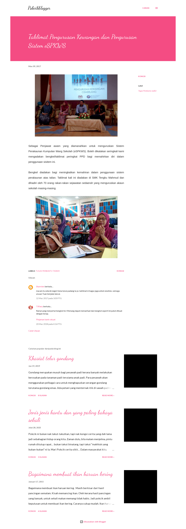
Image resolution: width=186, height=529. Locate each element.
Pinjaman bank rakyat (45, 319)
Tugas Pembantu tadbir (147, 91)
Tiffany (39, 306)
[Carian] (145, 8)
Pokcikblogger (39, 8)
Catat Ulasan (34, 330)
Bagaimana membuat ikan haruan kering (70, 474)
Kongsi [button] (141, 76)
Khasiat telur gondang (51, 358)
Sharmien (40, 286)
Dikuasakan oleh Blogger (93, 521)
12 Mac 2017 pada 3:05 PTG (49, 298)
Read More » (108, 395)
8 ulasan (42, 395)
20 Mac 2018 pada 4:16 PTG (49, 324)
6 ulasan (42, 511)
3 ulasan (42, 457)
